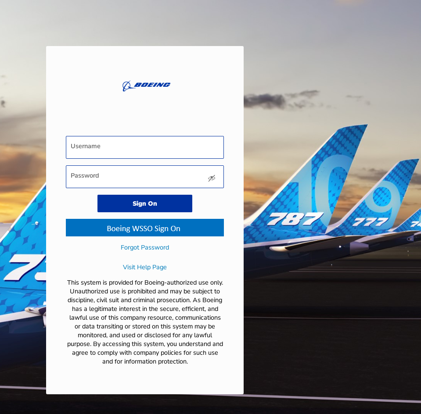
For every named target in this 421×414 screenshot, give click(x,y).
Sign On (145, 203)
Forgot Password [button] (145, 247)
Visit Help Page (145, 267)
